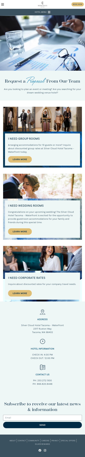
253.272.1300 (44, 380)
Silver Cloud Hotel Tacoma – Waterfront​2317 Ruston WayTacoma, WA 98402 (42, 328)
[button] (42, 12)
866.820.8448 (44, 384)
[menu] (15, 4)
